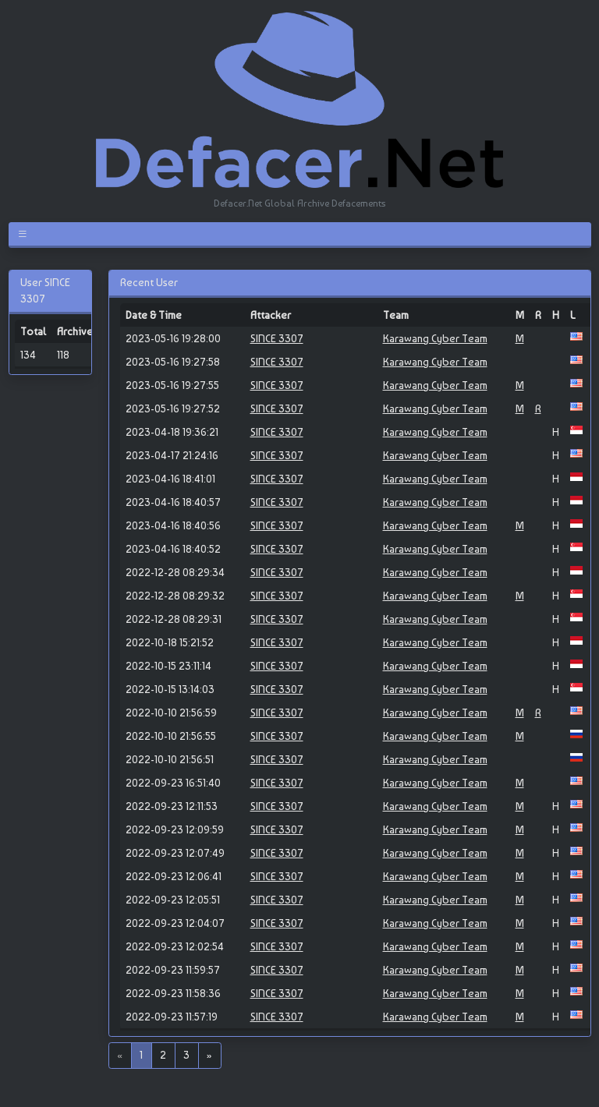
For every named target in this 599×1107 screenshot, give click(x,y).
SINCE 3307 (276, 338)
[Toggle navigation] (25, 234)
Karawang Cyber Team (435, 338)
